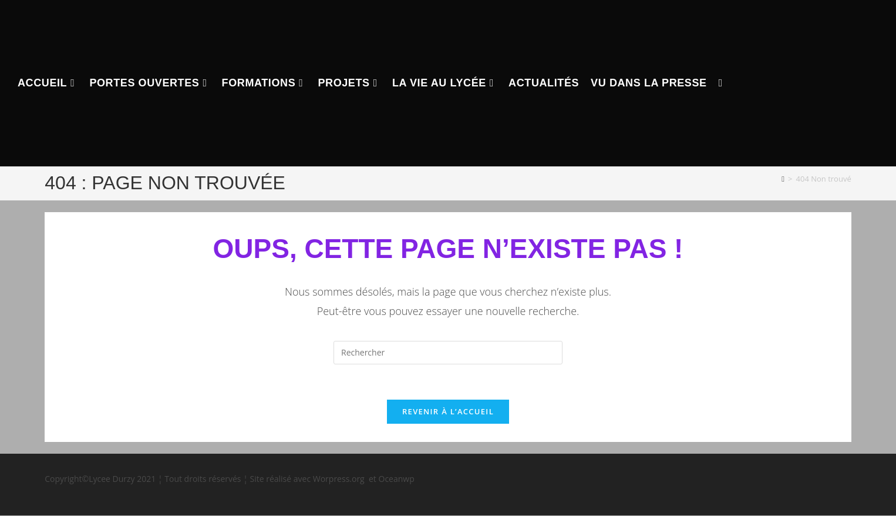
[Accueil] (783, 178)
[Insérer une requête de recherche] (448, 352)
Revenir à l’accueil (448, 412)
